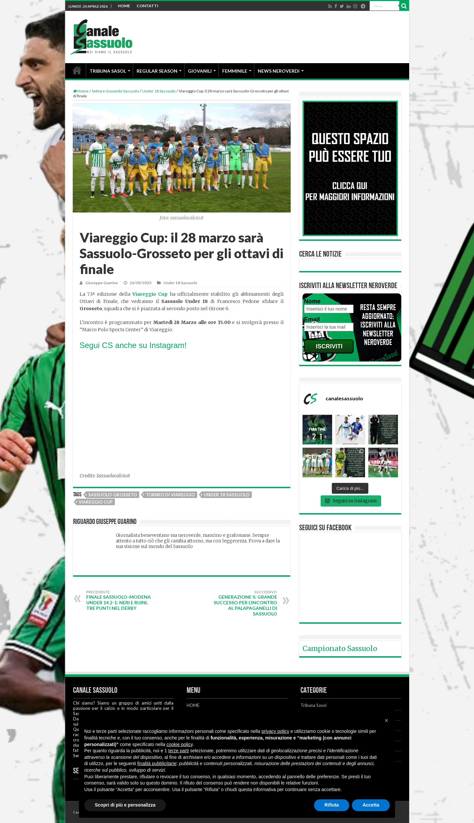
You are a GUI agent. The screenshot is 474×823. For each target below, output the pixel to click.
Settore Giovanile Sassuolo (115, 90)
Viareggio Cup (96, 502)
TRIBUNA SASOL (108, 71)
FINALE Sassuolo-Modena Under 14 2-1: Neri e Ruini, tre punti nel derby (120, 600)
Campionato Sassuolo (340, 648)
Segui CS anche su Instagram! (134, 345)
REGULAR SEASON (157, 71)
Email (312, 319)
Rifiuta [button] (332, 805)
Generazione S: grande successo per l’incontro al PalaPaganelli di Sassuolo (243, 603)
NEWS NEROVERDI (279, 71)
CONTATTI (147, 5)
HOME (124, 5)
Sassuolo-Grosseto (112, 494)
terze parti (178, 750)
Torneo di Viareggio (170, 494)
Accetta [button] (370, 805)
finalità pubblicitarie (156, 763)
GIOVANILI (200, 71)
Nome (312, 301)
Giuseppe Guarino (101, 282)
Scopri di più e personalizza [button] (125, 805)
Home (81, 90)
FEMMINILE (234, 71)
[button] (386, 720)
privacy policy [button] (275, 731)
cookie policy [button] (180, 744)
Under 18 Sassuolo (158, 90)
